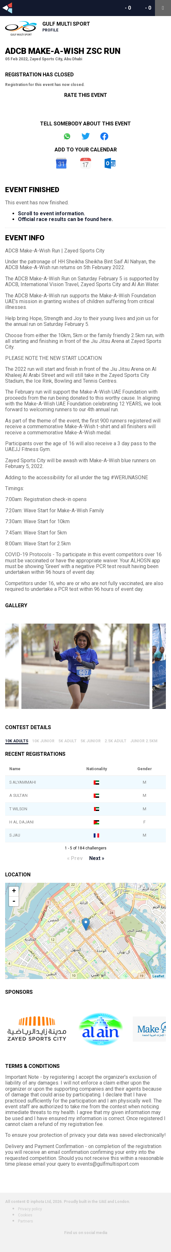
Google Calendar (61, 163)
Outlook (110, 163)
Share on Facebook (104, 136)
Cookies (25, 1215)
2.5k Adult (115, 741)
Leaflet (158, 976)
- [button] (14, 901)
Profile (50, 30)
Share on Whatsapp (67, 136)
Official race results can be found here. (65, 219)
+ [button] (14, 891)
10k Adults (16, 741)
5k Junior (91, 741)
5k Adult (67, 741)
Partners (25, 1221)
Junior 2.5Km (144, 741)
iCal (85, 163)
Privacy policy (30, 1209)
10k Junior (43, 741)
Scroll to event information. (51, 213)
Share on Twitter (85, 136)
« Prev (75, 858)
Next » (96, 858)
